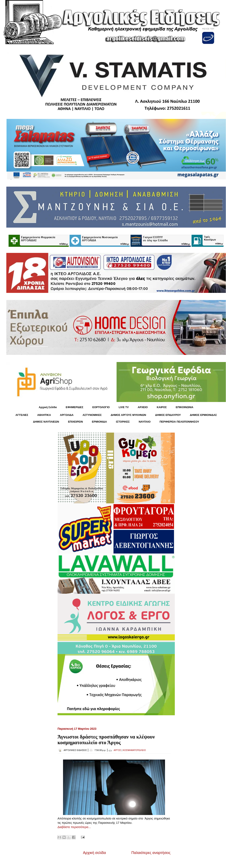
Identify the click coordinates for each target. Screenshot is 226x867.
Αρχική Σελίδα (48, 407)
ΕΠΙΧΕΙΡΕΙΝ (75, 421)
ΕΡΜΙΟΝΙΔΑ (99, 421)
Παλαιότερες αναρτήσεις (151, 853)
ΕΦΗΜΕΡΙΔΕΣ (74, 407)
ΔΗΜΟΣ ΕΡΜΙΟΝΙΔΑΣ (203, 414)
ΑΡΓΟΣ (117, 750)
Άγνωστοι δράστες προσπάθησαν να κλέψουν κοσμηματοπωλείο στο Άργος (106, 739)
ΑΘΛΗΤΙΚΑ (44, 414)
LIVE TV (124, 407)
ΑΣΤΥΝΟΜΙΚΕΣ (92, 414)
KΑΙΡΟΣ (162, 407)
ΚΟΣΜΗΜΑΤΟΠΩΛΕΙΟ (134, 750)
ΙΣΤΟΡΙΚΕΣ (123, 421)
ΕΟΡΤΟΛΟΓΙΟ (101, 407)
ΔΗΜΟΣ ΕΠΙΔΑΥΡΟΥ (168, 414)
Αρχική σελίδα (94, 853)
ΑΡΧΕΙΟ (143, 407)
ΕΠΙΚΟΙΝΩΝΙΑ (184, 407)
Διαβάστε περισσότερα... (74, 827)
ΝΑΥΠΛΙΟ (145, 421)
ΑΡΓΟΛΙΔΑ (67, 414)
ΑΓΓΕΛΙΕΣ (22, 414)
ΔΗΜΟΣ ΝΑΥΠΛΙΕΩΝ (46, 421)
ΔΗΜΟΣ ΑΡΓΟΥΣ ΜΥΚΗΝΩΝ (128, 414)
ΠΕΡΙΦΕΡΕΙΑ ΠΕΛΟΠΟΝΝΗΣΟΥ (179, 421)
